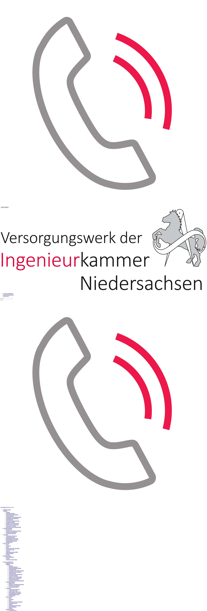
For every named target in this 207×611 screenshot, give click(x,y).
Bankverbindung (10, 553)
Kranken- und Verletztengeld (12, 523)
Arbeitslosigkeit (9, 519)
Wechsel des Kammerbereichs (12, 521)
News (7, 544)
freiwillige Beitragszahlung (12, 514)
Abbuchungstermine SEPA (12, 552)
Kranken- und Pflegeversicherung (13, 530)
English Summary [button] (7, 555)
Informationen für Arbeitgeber (13, 548)
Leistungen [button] (5, 534)
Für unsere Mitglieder (8, 293)
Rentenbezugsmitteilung (11, 532)
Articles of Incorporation (11, 559)
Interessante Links (10, 549)
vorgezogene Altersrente (11, 535)
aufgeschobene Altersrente (12, 538)
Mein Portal (6, 296)
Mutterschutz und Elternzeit (12, 524)
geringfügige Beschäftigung (12, 518)
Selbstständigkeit (10, 516)
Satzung (8, 550)
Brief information (10, 557)
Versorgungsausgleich (11, 526)
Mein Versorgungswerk (8, 294)
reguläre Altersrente (10, 537)
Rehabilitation (9, 542)
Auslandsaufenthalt (10, 522)
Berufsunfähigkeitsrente (11, 540)
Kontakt (8, 554)
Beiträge (8, 512)
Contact (8, 558)
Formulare (8, 545)
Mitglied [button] (5, 511)
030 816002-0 (4, 507)
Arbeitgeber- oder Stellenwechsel (13, 517)
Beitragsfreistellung (10, 513)
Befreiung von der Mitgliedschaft (13, 527)
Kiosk (7, 547)
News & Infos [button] (6, 543)
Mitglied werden (7, 509)
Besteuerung (9, 529)
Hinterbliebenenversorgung (12, 539)
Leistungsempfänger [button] (7, 528)
